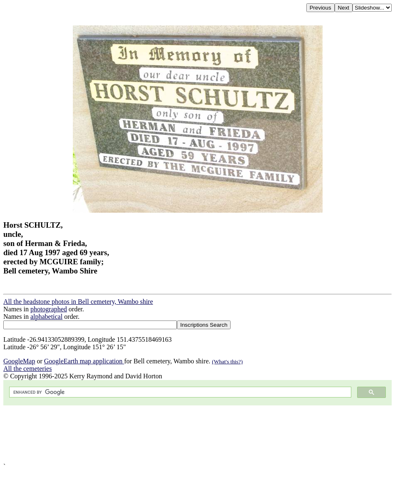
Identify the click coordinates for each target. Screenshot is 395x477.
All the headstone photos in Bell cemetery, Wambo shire (78, 301)
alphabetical (46, 316)
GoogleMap (19, 361)
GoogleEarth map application (84, 361)
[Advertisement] (197, 434)
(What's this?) (227, 361)
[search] (179, 392)
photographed (48, 309)
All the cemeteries (27, 368)
